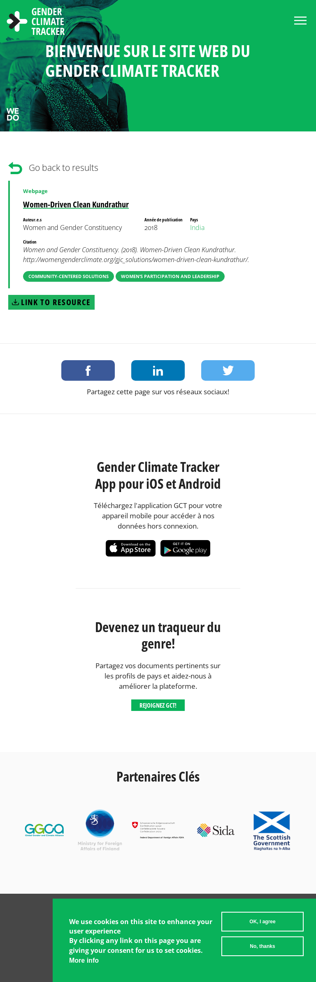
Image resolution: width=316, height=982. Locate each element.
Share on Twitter (228, 370)
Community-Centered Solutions (68, 276)
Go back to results (63, 167)
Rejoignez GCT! (158, 705)
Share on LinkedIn (158, 370)
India (197, 227)
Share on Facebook (88, 370)
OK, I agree (262, 926)
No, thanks (262, 950)
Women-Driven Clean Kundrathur (76, 204)
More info (84, 964)
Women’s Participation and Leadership (170, 276)
